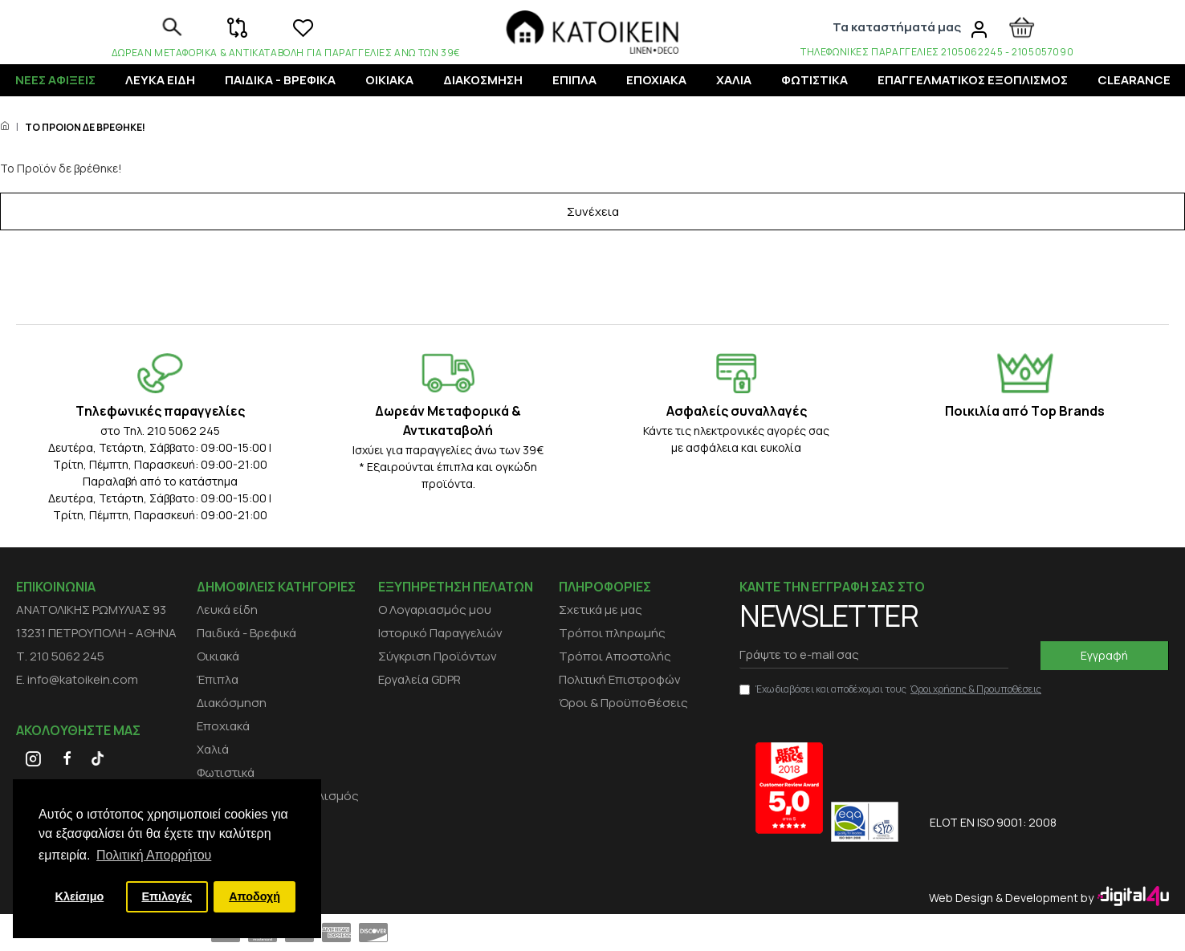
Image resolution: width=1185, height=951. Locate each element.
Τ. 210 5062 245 (60, 656)
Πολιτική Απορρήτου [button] (153, 855)
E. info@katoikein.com (77, 679)
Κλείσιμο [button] (79, 896)
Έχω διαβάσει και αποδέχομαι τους (891, 689)
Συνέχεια (593, 233)
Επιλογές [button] (166, 896)
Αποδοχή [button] (254, 896)
